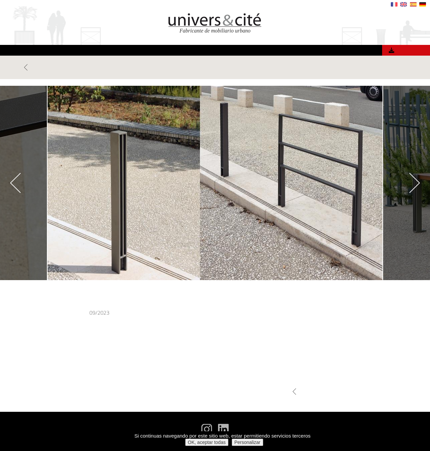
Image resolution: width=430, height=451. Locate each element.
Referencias (169, 51)
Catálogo (408, 50)
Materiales (206, 51)
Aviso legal (393, 427)
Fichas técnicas (389, 420)
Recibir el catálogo (386, 413)
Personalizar (247, 442)
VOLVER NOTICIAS (44, 67)
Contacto (319, 51)
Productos (132, 51)
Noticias (288, 51)
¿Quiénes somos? (249, 51)
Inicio (104, 51)
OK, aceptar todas (207, 442)
